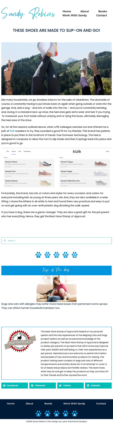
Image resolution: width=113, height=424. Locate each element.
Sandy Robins (39, 421)
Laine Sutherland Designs (74, 421)
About (84, 11)
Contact (101, 15)
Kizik (12, 131)
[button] (14, 386)
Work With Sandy (74, 15)
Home (67, 11)
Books (102, 11)
